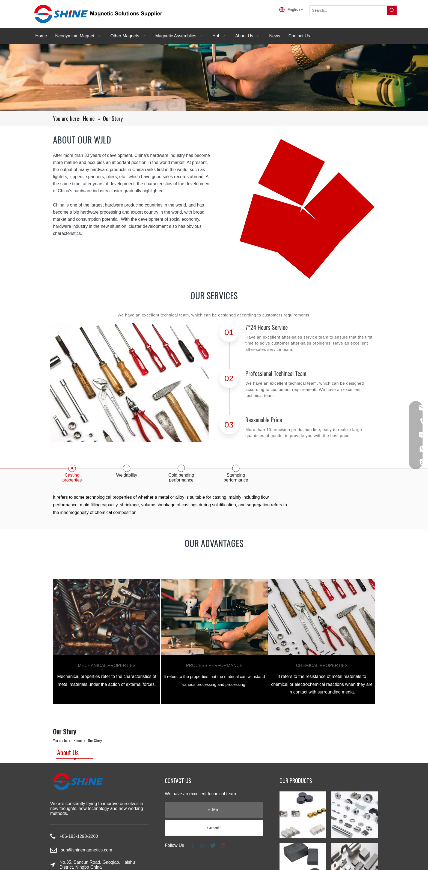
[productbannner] (214, 77)
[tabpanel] (106, 641)
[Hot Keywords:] (392, 10)
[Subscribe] (214, 828)
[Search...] (348, 10)
